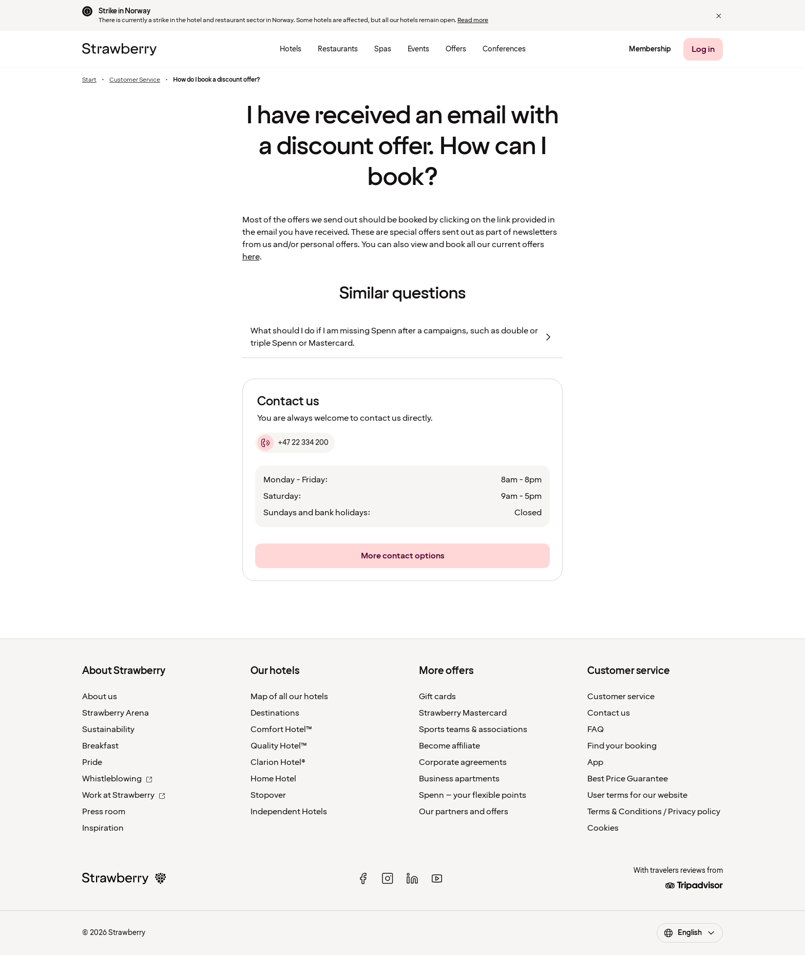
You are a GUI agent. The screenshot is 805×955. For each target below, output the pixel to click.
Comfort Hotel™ (281, 729)
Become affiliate (449, 746)
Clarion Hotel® (278, 762)
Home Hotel (273, 778)
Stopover (268, 795)
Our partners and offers (463, 811)
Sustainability (108, 729)
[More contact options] (402, 556)
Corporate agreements (463, 762)
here (250, 257)
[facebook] (363, 878)
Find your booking (622, 746)
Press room (103, 811)
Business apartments (459, 778)
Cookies (603, 828)
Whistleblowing (117, 778)
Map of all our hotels (289, 696)
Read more (472, 20)
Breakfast (100, 746)
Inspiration (103, 828)
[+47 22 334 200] (295, 443)
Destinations (275, 713)
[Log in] (703, 49)
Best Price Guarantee (627, 778)
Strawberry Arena (115, 713)
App (595, 762)
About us (99, 696)
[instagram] (387, 878)
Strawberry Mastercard (463, 713)
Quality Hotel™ (279, 746)
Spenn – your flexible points (472, 795)
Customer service (621, 696)
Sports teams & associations (473, 729)
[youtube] (437, 878)
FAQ (595, 729)
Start (89, 80)
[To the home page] (119, 49)
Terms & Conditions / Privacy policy (653, 811)
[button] (719, 16)
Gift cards (437, 696)
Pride (92, 762)
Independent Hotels (289, 811)
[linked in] (412, 878)
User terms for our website (637, 795)
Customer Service (134, 80)
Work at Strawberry (123, 795)
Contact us (608, 713)
